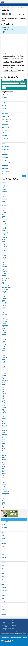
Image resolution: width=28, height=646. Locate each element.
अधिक (24, 176)
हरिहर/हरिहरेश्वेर (6, 491)
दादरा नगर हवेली (4, 540)
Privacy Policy (25, 637)
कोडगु (3, 239)
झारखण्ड (3, 562)
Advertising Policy (5, 625)
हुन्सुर (3, 480)
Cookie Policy (21, 637)
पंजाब (2, 592)
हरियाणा (3, 554)
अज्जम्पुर (4, 185)
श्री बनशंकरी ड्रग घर (5, 168)
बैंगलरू (3, 351)
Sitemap (13, 623)
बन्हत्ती (3, 362)
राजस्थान (3, 595)
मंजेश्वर (4, 387)
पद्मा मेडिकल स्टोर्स (5, 111)
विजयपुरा (4, 432)
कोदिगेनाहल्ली (5, 246)
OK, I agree (2, 640)
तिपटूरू (4, 312)
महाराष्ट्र (3, 573)
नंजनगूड (4, 332)
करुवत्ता (4, 226)
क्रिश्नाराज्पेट (5, 232)
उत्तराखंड (3, 612)
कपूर (3, 214)
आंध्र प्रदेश (3, 524)
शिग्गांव (3, 439)
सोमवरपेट (4, 473)
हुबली (3, 482)
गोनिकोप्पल (5, 271)
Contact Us (14, 620)
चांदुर (3, 282)
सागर (3, 462)
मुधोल (3, 401)
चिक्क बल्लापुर (5, 285)
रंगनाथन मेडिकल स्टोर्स (5, 135)
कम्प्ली (3, 219)
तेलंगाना (3, 603)
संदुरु (3, 453)
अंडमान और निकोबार (5, 521)
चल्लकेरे (4, 280)
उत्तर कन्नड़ (4, 198)
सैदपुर (3, 450)
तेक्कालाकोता (5, 298)
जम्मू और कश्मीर (4, 560)
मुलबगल (4, 405)
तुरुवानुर (4, 305)
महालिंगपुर (4, 412)
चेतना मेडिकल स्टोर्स (5, 102)
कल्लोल (4, 235)
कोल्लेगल (4, 251)
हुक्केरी (3, 475)
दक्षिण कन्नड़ (5, 319)
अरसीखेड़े (4, 192)
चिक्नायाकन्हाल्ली (6, 287)
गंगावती (4, 257)
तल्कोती (4, 307)
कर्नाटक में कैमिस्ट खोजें (15, 7)
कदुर (3, 203)
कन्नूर (3, 210)
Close (12, 640)
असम (2, 530)
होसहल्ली (4, 507)
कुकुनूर (3, 201)
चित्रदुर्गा (4, 292)
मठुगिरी (3, 389)
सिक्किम (3, 598)
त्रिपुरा (2, 606)
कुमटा (3, 217)
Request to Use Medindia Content (8, 628)
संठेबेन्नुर (4, 448)
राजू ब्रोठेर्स (3, 143)
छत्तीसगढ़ (3, 538)
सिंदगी (3, 464)
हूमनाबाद (4, 485)
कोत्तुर (3, 242)
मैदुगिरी (3, 396)
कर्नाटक (3, 565)
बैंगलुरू (3, 353)
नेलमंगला (4, 337)
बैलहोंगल (4, 373)
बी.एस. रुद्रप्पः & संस (5, 116)
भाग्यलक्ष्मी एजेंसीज (5, 121)
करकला (4, 223)
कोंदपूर (3, 244)
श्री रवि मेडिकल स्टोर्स (5, 171)
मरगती (3, 403)
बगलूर (3, 348)
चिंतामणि (4, 294)
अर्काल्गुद (4, 189)
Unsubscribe (4, 629)
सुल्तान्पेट (4, 455)
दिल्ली (3, 546)
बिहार (2, 532)
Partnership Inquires (5, 626)
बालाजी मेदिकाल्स (5, 113)
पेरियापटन (4, 346)
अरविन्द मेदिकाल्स (5, 94)
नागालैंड (3, 584)
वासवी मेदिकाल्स (4, 154)
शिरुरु (3, 444)
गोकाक (3, 269)
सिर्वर (3, 469)
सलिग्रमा (4, 460)
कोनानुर (4, 248)
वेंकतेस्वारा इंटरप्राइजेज (5, 149)
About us (3, 620)
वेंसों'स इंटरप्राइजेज (5, 152)
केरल (2, 568)
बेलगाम (3, 366)
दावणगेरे (4, 323)
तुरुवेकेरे (4, 303)
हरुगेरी (3, 487)
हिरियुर (3, 503)
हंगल (3, 478)
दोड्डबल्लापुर (5, 326)
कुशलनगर (4, 237)
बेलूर (3, 369)
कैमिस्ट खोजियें (7, 7)
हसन (3, 496)
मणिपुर (3, 576)
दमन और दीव (4, 543)
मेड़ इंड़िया (2, 7)
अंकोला (3, 183)
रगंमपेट (3, 419)
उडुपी (3, 196)
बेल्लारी (3, 371)
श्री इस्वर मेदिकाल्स (5, 165)
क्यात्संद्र (4, 221)
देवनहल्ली (4, 321)
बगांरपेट (4, 355)
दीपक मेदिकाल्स (4, 108)
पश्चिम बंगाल (4, 614)
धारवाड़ (3, 328)
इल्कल (3, 194)
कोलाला (4, 255)
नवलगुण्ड (4, 339)
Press (13, 622)
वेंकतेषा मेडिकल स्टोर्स (5, 146)
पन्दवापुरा (4, 344)
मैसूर (3, 410)
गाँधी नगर (4, 267)
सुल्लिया (4, 457)
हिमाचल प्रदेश (4, 557)
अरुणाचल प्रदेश (4, 527)
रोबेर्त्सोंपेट (4, 426)
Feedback (14, 625)
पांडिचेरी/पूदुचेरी (4, 590)
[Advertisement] (14, 42)
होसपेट (3, 505)
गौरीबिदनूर (4, 273)
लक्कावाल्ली (5, 428)
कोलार (3, 253)
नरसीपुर (4, 335)
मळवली (4, 407)
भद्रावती (4, 382)
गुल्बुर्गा (3, 264)
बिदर (3, 378)
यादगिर (3, 416)
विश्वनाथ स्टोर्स (4, 160)
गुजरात (3, 551)
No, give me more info (7, 640)
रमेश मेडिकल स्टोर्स (5, 138)
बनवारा (3, 360)
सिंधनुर (3, 466)
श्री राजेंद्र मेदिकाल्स (5, 173)
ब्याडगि (3, 364)
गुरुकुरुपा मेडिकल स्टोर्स (6, 100)
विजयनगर (4, 430)
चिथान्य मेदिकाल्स (5, 105)
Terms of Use (4, 638)
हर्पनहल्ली (4, 489)
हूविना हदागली (5, 494)
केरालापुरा (4, 230)
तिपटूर (3, 310)
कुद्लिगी (4, 205)
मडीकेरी (4, 394)
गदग (3, 260)
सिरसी (3, 471)
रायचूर (3, 423)
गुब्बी (3, 262)
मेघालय (3, 579)
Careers (3, 622)
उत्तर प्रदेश (3, 609)
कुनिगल (4, 212)
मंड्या (3, 391)
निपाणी (3, 341)
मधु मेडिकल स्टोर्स (5, 124)
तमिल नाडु (3, 601)
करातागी (4, 228)
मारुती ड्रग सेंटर (4, 132)
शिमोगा (3, 441)
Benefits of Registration (6, 623)
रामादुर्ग (3, 421)
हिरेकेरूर (4, 500)
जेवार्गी (3, 296)
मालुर (3, 414)
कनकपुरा (4, 208)
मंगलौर (3, 385)
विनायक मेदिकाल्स (5, 157)
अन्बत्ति (3, 187)
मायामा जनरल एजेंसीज (6, 130)
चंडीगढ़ (3, 535)
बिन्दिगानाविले (5, 380)
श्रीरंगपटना (4, 435)
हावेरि (3, 498)
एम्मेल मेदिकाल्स (4, 97)
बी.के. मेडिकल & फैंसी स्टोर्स (6, 119)
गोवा (2, 549)
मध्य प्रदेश (3, 571)
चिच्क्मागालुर (5, 289)
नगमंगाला (4, 330)
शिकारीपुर (4, 437)
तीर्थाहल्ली (4, 317)
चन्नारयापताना (5, 278)
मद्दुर (3, 398)
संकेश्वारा (4, 446)
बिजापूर (4, 376)
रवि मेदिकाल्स (4, 141)
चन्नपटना (4, 276)
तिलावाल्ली (4, 314)
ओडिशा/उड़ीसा (4, 587)
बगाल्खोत (4, 357)
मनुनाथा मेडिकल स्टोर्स (5, 127)
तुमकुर (3, 301)
